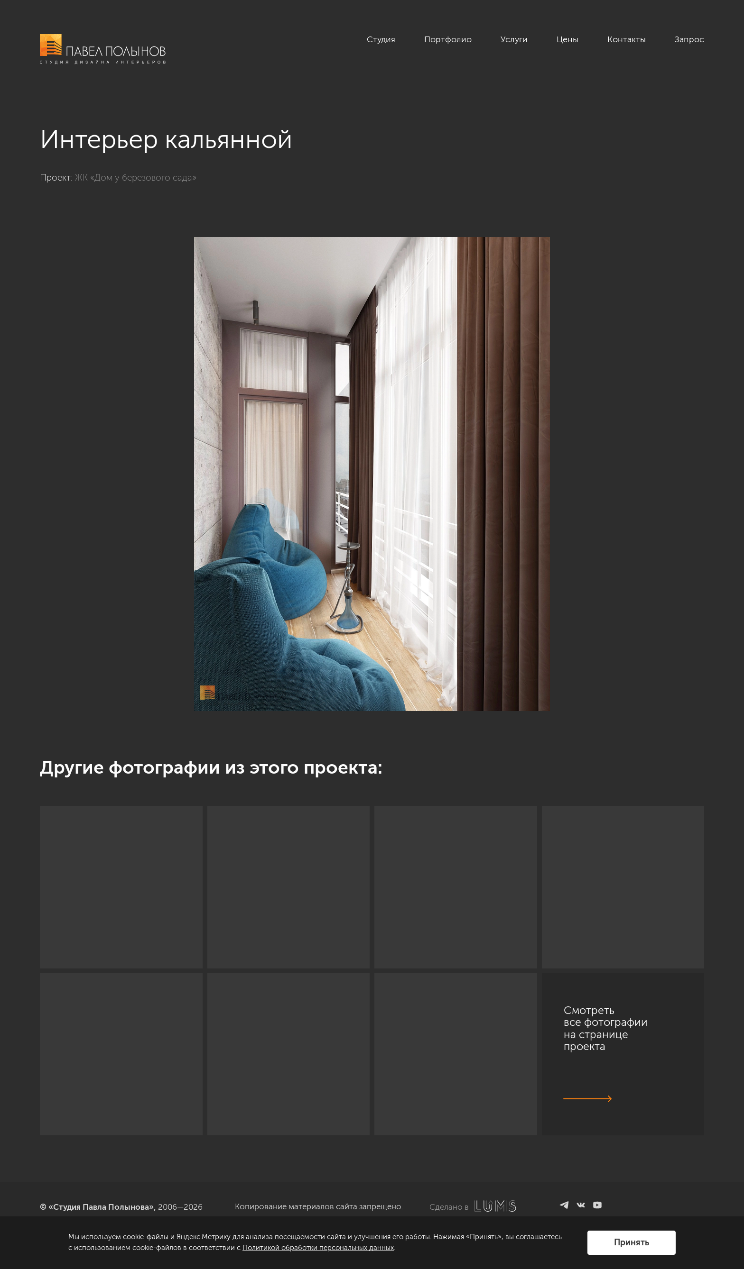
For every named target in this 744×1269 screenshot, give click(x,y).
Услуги (514, 39)
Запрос (689, 39)
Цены (567, 39)
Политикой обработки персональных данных (318, 1247)
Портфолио (448, 39)
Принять (631, 1242)
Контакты (626, 39)
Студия (381, 39)
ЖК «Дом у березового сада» (135, 177)
